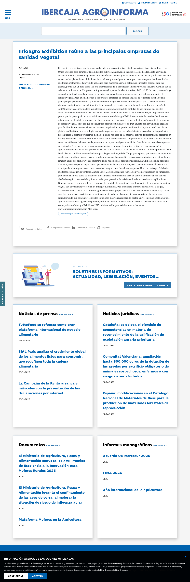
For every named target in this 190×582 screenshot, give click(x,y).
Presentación (2, 294)
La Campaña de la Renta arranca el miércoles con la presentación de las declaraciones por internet (49, 388)
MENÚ (8, 18)
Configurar (16, 575)
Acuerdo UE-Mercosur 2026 (126, 455)
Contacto (129, 2)
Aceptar (37, 575)
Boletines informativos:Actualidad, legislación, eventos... (116, 273)
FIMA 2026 (112, 472)
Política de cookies (120, 570)
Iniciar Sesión (147, 2)
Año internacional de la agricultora (133, 489)
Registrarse (168, 2)
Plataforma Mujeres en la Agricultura (50, 519)
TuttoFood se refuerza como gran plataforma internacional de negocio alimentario (50, 329)
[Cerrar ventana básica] (185, 557)
